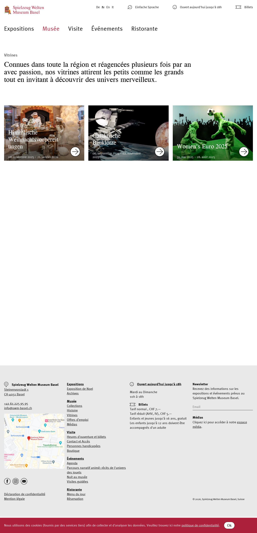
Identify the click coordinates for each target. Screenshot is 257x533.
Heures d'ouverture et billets (86, 437)
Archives (73, 393)
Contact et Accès (78, 441)
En (108, 7)
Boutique (73, 451)
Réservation (75, 499)
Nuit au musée (77, 477)
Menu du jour (76, 494)
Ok (229, 525)
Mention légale (14, 499)
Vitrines (72, 415)
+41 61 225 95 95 (16, 403)
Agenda (72, 463)
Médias (72, 424)
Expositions (19, 28)
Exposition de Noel (80, 389)
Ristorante (144, 28)
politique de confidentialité (200, 525)
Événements (107, 28)
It (113, 7)
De (98, 7)
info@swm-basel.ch (18, 408)
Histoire (72, 410)
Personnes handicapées (83, 446)
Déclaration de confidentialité (24, 494)
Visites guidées (77, 481)
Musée (50, 28)
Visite (75, 28)
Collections (74, 406)
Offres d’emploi (77, 420)
